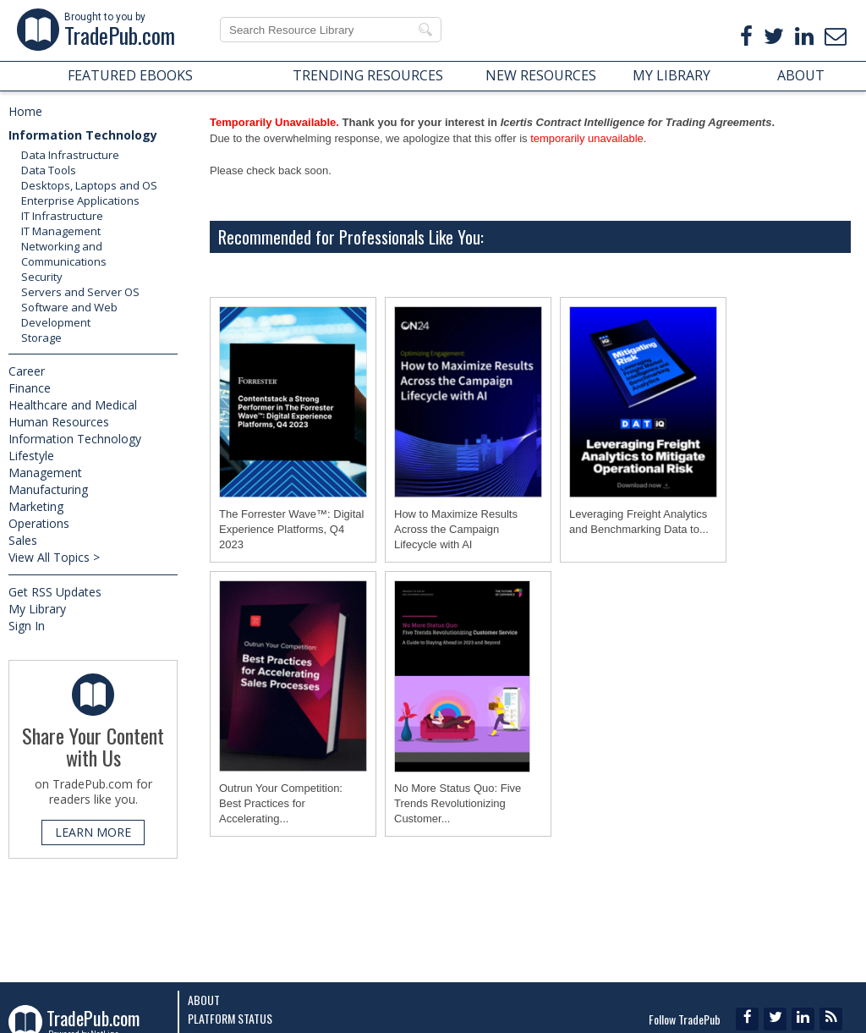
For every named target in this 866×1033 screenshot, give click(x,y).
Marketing (35, 506)
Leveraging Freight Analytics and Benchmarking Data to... (639, 522)
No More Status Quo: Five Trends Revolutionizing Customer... (457, 803)
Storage (41, 337)
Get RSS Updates (54, 592)
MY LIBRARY (671, 75)
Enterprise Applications (80, 200)
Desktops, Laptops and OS (89, 185)
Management (45, 472)
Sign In (26, 626)
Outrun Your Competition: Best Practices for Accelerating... (281, 803)
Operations (38, 523)
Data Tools (48, 170)
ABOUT (801, 75)
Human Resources (58, 422)
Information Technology (82, 135)
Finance (29, 388)
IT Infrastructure (62, 215)
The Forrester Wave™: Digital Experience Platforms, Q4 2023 (291, 529)
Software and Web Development (69, 314)
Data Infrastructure (70, 154)
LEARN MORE (93, 832)
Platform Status (230, 1018)
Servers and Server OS (80, 291)
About (204, 999)
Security (42, 276)
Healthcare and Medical (72, 405)
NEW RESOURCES (540, 75)
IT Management (61, 231)
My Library (37, 609)
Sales (22, 540)
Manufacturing (48, 489)
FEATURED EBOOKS (130, 75)
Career (26, 371)
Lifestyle (31, 456)
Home (25, 111)
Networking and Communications (64, 254)
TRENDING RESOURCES (368, 75)
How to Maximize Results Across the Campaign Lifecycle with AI (456, 529)
